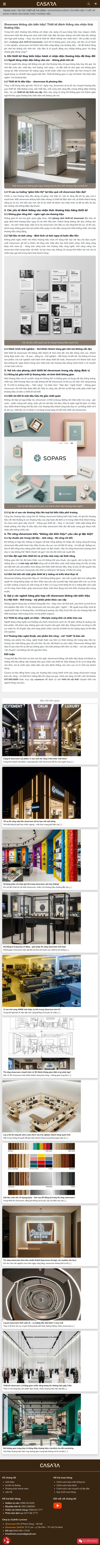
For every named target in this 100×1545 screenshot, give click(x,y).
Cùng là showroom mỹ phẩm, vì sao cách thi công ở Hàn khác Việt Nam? (35, 758)
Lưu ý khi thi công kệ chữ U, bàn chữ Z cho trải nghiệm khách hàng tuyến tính (36, 1135)
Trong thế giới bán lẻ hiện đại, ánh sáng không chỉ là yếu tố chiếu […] (31, 1012)
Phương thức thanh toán (16, 1488)
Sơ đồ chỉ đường (13, 1485)
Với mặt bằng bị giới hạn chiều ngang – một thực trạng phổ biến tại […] (32, 824)
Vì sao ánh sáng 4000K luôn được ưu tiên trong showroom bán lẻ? (32, 1009)
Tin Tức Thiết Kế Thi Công (31, 10)
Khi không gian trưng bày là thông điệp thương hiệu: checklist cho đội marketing (38, 1448)
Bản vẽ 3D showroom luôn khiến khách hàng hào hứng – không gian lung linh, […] (37, 1075)
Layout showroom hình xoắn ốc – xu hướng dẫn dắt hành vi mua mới (33, 1323)
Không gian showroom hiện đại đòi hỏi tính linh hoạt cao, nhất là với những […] (35, 950)
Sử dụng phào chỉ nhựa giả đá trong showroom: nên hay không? (31, 884)
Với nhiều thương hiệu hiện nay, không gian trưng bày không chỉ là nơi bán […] (35, 1451)
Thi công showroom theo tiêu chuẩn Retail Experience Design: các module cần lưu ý (39, 1260)
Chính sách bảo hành (66, 1485)
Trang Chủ (9, 10)
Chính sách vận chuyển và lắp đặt (72, 1488)
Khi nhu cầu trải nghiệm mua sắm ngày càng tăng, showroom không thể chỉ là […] (37, 1263)
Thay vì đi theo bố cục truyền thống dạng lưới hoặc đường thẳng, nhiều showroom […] (38, 1326)
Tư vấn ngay (88, 1541)
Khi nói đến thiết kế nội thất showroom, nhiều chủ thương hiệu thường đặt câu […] (37, 887)
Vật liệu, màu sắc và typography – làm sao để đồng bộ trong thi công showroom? (39, 1197)
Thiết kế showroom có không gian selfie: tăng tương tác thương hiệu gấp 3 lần (37, 1385)
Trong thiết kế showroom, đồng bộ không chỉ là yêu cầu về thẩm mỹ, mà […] (34, 1200)
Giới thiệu (9, 1482)
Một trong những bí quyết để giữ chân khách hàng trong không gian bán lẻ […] (35, 1138)
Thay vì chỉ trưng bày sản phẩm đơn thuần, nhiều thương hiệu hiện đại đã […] (35, 1388)
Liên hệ (8, 1492)
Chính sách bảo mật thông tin (70, 1482)
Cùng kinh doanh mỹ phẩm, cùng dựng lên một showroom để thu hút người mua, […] (38, 762)
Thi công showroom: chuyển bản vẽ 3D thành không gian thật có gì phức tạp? (37, 1072)
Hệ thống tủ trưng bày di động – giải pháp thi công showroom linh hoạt (34, 947)
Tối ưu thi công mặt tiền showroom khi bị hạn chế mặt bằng (29, 821)
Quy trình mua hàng (66, 1492)
